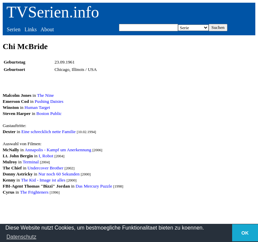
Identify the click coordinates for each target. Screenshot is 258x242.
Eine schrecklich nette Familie (49, 131)
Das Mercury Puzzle (94, 186)
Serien (13, 29)
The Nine (45, 95)
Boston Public (48, 113)
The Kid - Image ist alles (43, 180)
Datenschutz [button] (21, 237)
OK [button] (245, 233)
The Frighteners (34, 192)
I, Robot (46, 155)
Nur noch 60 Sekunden (59, 173)
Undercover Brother (45, 167)
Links (31, 29)
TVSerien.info (52, 12)
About (47, 29)
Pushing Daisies (49, 101)
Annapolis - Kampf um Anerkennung (58, 149)
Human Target (37, 107)
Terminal (31, 161)
